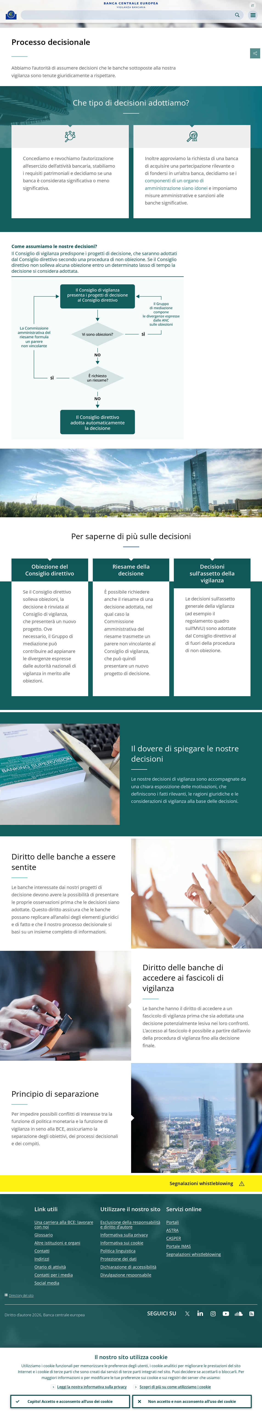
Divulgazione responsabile (125, 1275)
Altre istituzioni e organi (57, 1243)
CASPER (173, 1238)
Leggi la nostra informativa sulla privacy (92, 1386)
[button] (252, 5)
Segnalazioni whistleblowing (193, 1254)
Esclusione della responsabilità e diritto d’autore (130, 1224)
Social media (46, 1283)
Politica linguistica (117, 1251)
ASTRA (172, 1230)
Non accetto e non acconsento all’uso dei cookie (192, 1401)
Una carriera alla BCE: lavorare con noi (63, 1224)
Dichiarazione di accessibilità (128, 1267)
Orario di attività (50, 1267)
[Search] (128, 15)
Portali (172, 1222)
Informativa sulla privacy (124, 1235)
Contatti (42, 1251)
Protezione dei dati (118, 1259)
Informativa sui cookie (121, 1243)
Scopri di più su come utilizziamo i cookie (175, 1386)
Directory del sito (21, 1295)
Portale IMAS (178, 1246)
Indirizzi (41, 1259)
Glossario (43, 1235)
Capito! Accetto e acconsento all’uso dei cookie (70, 1401)
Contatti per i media (53, 1275)
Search (237, 15)
